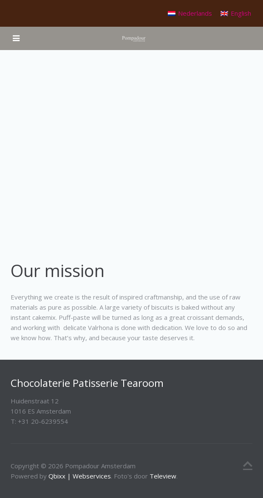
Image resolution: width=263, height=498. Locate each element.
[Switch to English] (235, 13)
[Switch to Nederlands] (190, 13)
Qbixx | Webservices (79, 476)
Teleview (163, 476)
